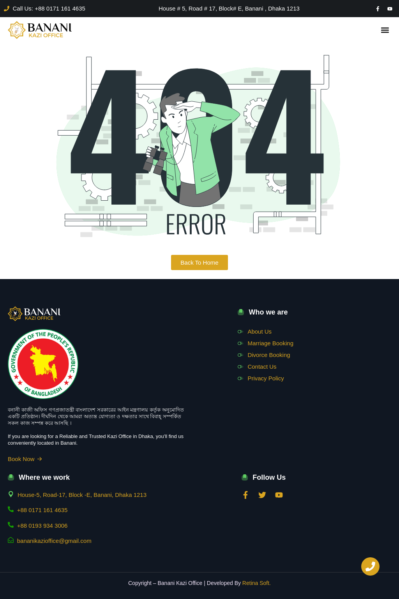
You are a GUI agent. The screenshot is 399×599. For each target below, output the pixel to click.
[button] (384, 30)
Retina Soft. (256, 583)
